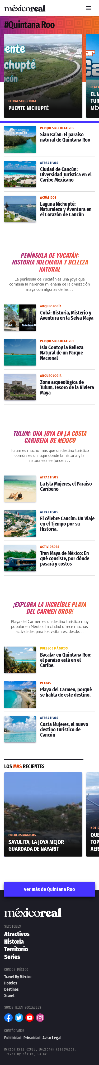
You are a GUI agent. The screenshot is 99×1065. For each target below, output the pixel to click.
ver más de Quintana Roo (49, 889)
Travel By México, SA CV (25, 1054)
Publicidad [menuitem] (12, 1037)
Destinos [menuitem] (11, 989)
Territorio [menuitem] (16, 949)
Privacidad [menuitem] (31, 1037)
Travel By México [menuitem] (17, 976)
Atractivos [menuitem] (17, 934)
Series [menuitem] (12, 957)
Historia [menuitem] (14, 941)
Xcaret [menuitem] (9, 995)
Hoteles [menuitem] (10, 983)
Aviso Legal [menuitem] (52, 1037)
